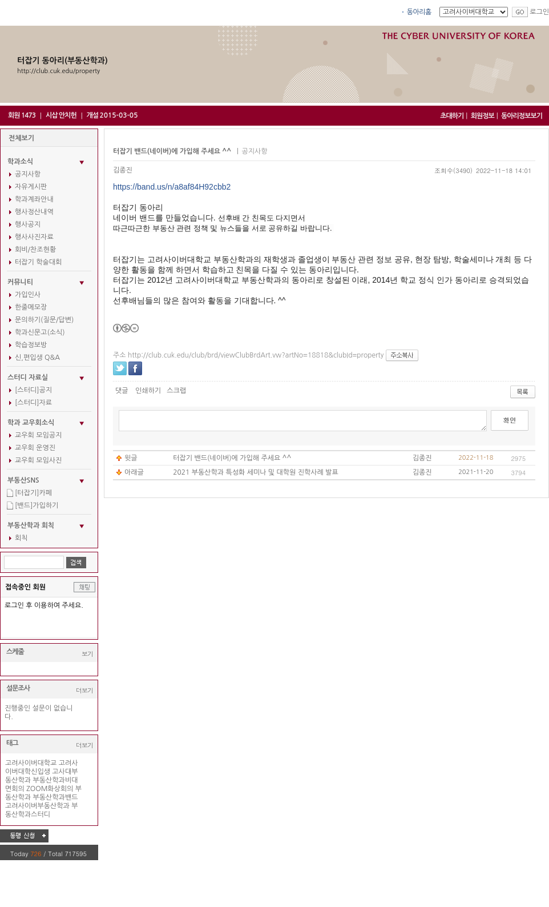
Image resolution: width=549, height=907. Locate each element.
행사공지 (28, 224)
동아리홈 (419, 12)
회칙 (21, 538)
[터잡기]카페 (33, 492)
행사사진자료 (34, 237)
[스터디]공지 (33, 390)
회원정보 (482, 116)
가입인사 (28, 294)
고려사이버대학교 (30, 763)
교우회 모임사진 (38, 460)
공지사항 (28, 174)
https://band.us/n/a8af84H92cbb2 (172, 186)
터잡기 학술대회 (38, 262)
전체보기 (21, 138)
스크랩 (176, 390)
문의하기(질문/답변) (44, 319)
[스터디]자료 (33, 402)
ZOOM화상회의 (49, 788)
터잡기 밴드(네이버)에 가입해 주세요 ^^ (232, 458)
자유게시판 (31, 186)
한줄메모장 (31, 307)
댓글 (121, 390)
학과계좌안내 (34, 199)
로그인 (539, 12)
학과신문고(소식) (40, 332)
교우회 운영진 (35, 447)
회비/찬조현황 (35, 249)
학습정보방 (31, 345)
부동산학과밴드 (55, 797)
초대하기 (451, 116)
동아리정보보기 (521, 116)
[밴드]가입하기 (36, 505)
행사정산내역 (34, 211)
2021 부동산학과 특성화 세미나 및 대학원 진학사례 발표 (255, 472)
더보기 (84, 690)
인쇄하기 (148, 390)
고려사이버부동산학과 (37, 805)
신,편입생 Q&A (37, 357)
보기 (87, 653)
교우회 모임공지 (38, 435)
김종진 (122, 170)
